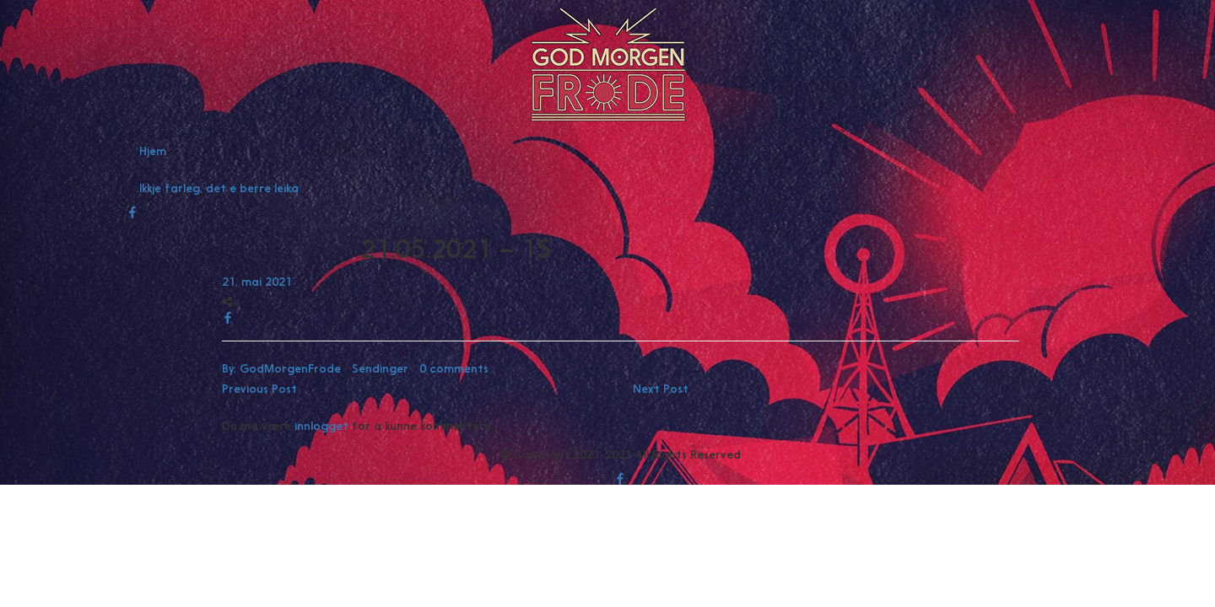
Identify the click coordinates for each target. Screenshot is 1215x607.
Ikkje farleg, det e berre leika (219, 188)
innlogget (321, 425)
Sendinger (380, 368)
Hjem (152, 151)
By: (281, 368)
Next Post (660, 388)
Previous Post (259, 388)
